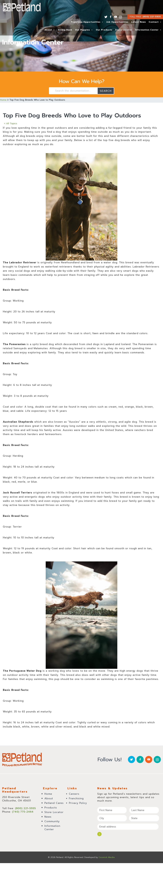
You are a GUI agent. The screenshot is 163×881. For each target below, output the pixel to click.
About (50, 29)
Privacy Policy (78, 803)
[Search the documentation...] (73, 90)
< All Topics (10, 123)
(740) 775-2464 (23, 811)
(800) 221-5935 (152, 16)
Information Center (148, 29)
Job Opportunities (117, 21)
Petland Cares (54, 803)
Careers (74, 794)
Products (50, 807)
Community (52, 821)
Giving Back (65, 29)
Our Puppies (84, 29)
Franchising (76, 798)
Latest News (138, 21)
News (47, 817)
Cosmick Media (107, 857)
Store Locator (123, 29)
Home (3, 100)
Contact (155, 21)
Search (106, 91)
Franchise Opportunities (87, 21)
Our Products (104, 29)
